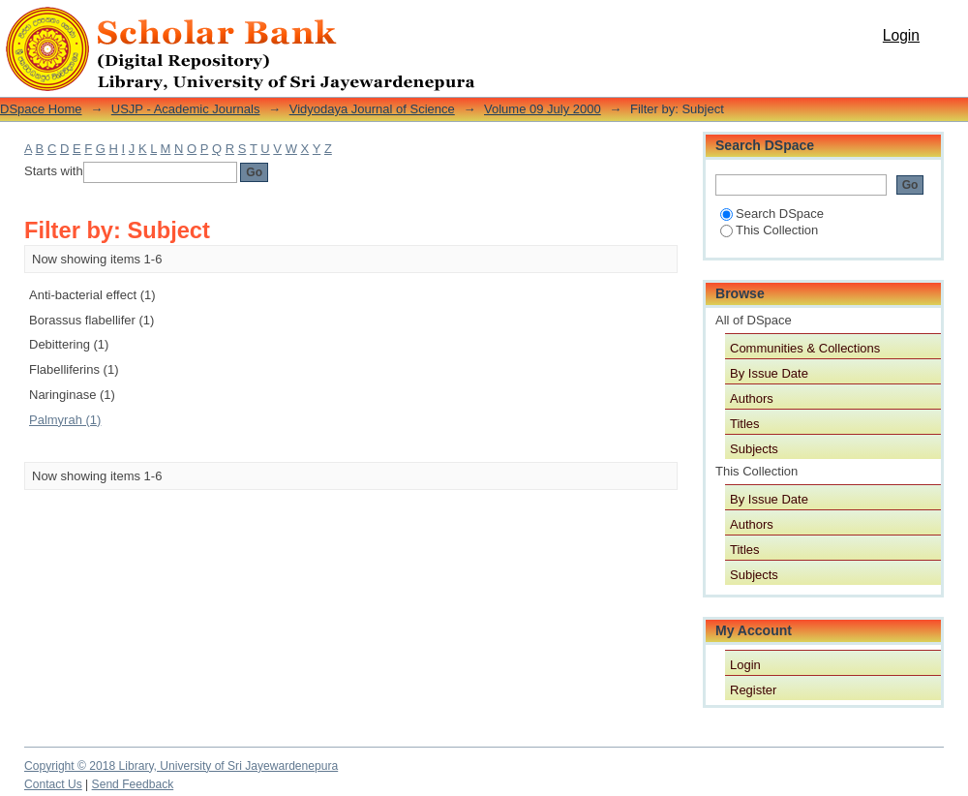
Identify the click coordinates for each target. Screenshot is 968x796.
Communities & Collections (805, 348)
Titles (745, 423)
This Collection (769, 230)
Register (753, 690)
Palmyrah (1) (65, 420)
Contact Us (53, 784)
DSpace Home (41, 109)
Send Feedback (133, 784)
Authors (751, 398)
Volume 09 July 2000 (542, 109)
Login (901, 35)
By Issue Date (769, 373)
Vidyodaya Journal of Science (372, 109)
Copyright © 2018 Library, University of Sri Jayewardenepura (181, 766)
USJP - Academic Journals (185, 109)
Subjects (754, 449)
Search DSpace (772, 213)
